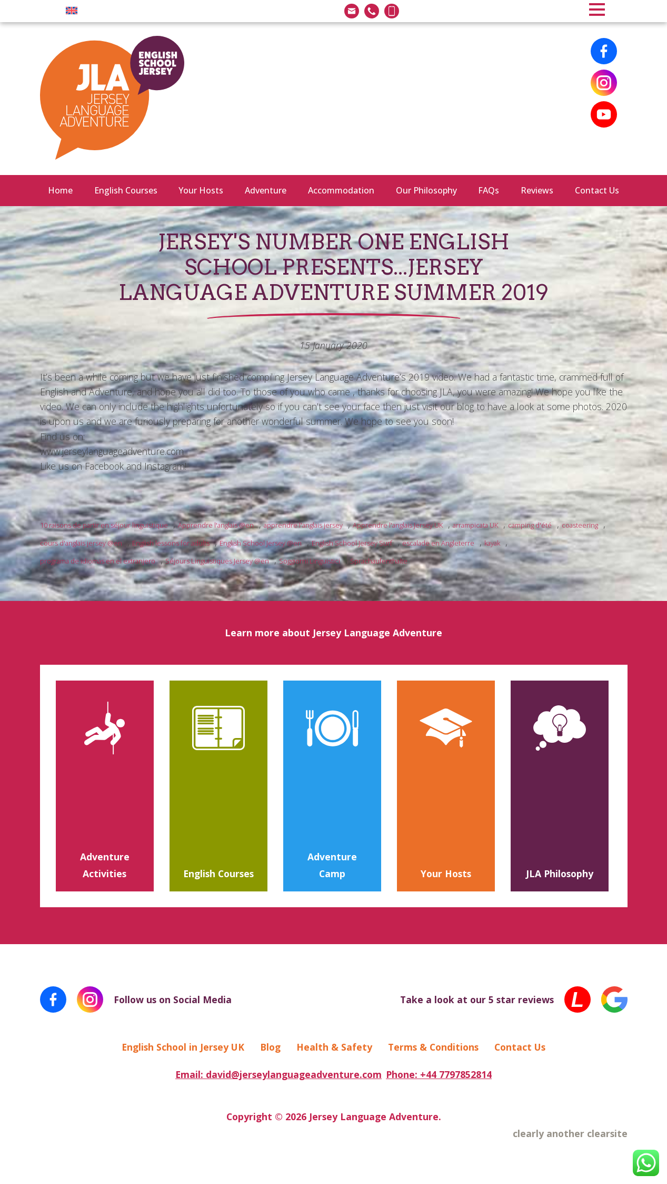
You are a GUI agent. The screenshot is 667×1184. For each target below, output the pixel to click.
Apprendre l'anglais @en (216, 525)
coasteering (580, 525)
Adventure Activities (105, 865)
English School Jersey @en (261, 543)
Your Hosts (200, 190)
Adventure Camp (332, 865)
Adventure (265, 190)
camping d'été (530, 525)
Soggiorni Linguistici (309, 561)
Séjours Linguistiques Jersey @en (217, 561)
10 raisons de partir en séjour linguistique (104, 525)
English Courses (125, 190)
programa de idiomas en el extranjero (97, 561)
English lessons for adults (171, 543)
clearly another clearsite (570, 1133)
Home (60, 190)
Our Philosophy (426, 190)
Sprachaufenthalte (378, 561)
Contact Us (597, 190)
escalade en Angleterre (438, 543)
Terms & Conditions (433, 1047)
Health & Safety (334, 1047)
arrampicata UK (475, 525)
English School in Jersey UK (183, 1047)
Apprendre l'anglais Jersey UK (398, 525)
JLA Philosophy (559, 873)
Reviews (537, 190)
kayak (492, 543)
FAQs (488, 190)
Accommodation (341, 190)
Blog (270, 1047)
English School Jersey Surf (352, 543)
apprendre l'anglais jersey (303, 525)
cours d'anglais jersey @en (81, 543)
